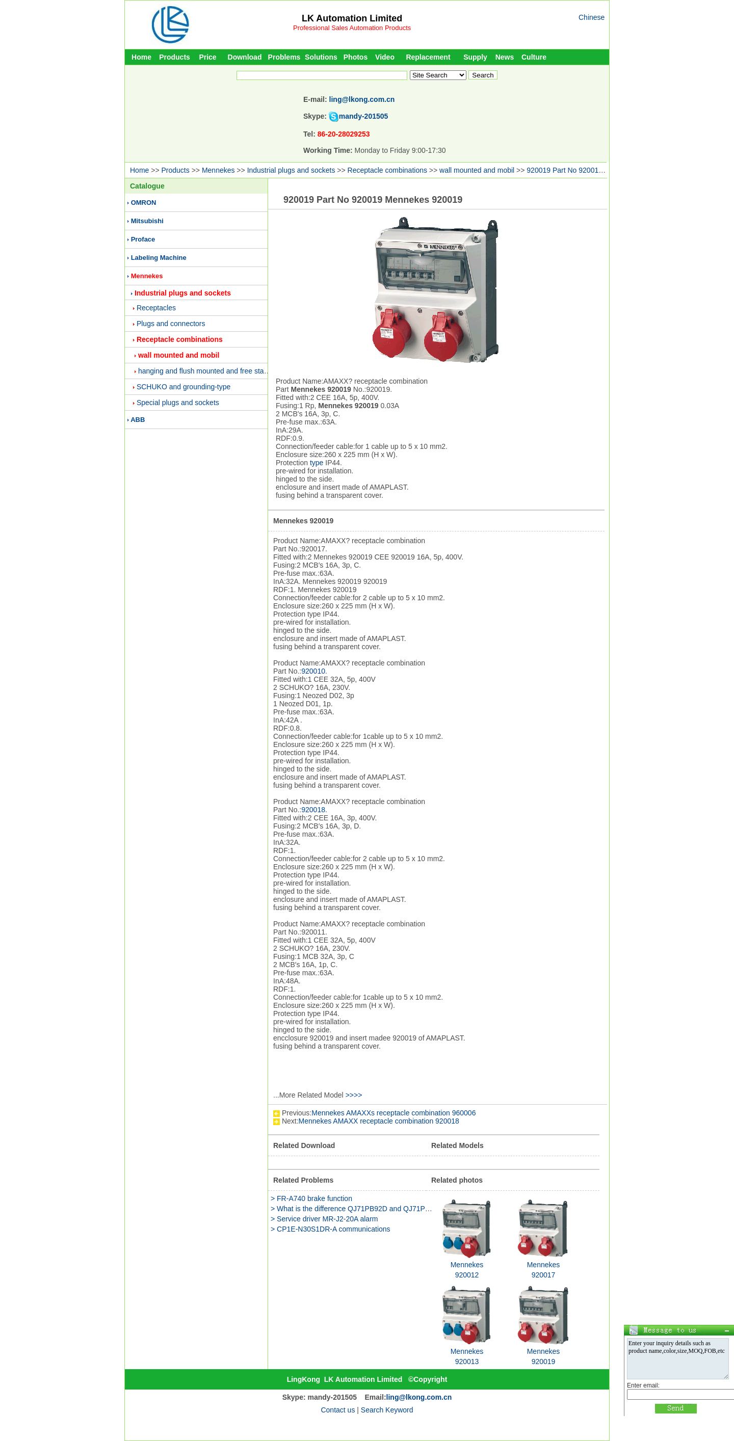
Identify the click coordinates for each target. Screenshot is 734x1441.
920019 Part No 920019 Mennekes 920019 (595, 170)
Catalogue (147, 186)
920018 (313, 810)
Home (141, 57)
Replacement (428, 57)
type (316, 463)
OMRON (143, 202)
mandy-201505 (363, 116)
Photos (356, 57)
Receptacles (156, 308)
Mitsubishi (147, 221)
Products (174, 57)
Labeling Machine (159, 257)
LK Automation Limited (352, 18)
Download (245, 57)
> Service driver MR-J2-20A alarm (324, 1219)
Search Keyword (387, 1410)
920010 (313, 671)
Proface (143, 239)
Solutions (321, 57)
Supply (475, 57)
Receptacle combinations (387, 170)
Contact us (338, 1410)
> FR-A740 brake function (311, 1198)
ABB (137, 419)
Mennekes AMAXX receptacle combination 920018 (379, 1121)
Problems (284, 57)
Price (207, 57)
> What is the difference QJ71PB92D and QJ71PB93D (357, 1209)
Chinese (592, 17)
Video (385, 57)
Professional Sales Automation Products (352, 28)
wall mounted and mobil (476, 170)
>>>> (354, 1095)
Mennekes (218, 170)
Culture (533, 57)
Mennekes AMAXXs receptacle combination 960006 (393, 1113)
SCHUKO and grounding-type (183, 387)
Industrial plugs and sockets (291, 170)
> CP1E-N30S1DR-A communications (330, 1229)
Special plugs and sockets (178, 402)
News (504, 57)
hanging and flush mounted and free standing (209, 371)
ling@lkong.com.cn (362, 99)
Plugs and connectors (171, 323)
